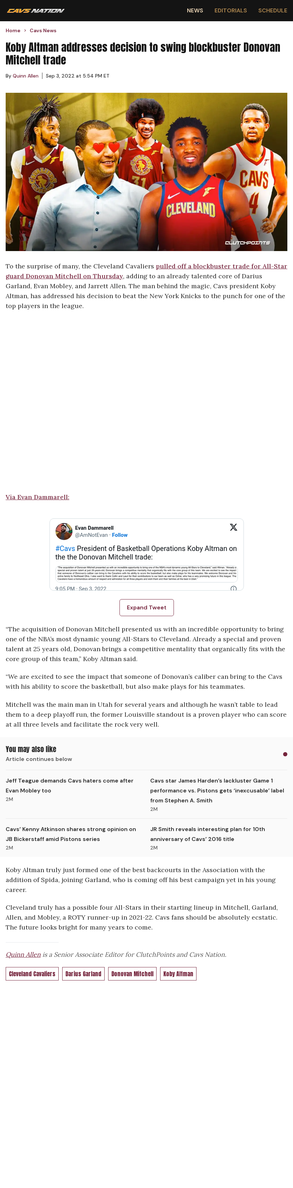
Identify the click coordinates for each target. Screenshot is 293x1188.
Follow (120, 535)
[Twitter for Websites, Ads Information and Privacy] (233, 589)
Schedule (272, 10)
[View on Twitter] (233, 531)
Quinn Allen (23, 954)
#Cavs (65, 548)
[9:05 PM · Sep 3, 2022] (80, 588)
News (195, 10)
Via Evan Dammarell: (37, 497)
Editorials (231, 10)
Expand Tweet (146, 607)
